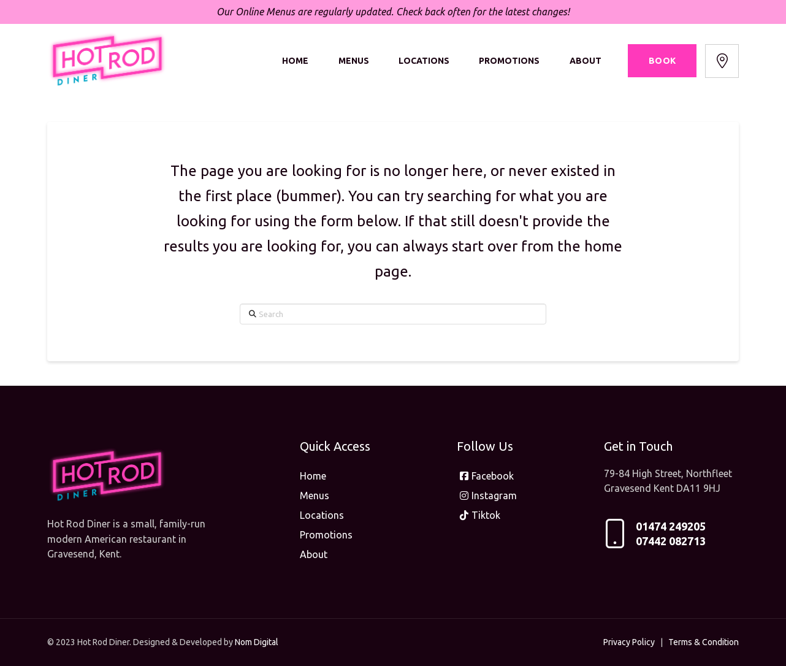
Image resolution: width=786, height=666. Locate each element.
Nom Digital (256, 642)
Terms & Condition (703, 642)
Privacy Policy (629, 642)
